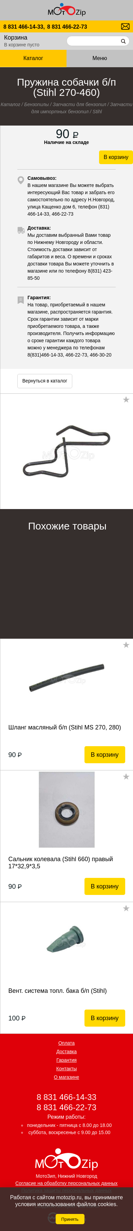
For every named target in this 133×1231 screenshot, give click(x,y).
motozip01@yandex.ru (125, 26)
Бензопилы (36, 104)
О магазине (66, 1077)
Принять (70, 1219)
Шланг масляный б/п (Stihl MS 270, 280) (64, 727)
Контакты (66, 1068)
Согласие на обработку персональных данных (66, 1183)
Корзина (15, 37)
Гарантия (66, 1060)
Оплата (66, 1043)
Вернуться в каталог (44, 380)
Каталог (33, 58)
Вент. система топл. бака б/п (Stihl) (57, 990)
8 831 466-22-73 (67, 27)
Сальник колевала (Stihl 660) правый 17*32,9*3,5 (60, 863)
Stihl (97, 111)
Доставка (66, 1051)
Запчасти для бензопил (79, 104)
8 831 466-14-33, (24, 27)
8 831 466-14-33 (66, 1097)
